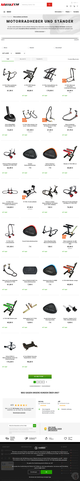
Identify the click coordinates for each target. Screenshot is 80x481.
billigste (23, 59)
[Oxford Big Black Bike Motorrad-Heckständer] (50, 237)
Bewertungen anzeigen (19, 412)
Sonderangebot (35, 386)
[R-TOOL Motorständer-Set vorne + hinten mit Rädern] (30, 121)
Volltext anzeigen (39, 31)
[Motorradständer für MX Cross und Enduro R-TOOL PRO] (70, 237)
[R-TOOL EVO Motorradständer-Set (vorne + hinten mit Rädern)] (10, 198)
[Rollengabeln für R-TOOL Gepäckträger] (30, 314)
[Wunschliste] (70, 6)
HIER (40, 468)
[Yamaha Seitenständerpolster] (30, 159)
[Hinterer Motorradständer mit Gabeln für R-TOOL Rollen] (50, 121)
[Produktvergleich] (67, 6)
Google (48, 452)
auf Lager (5, 53)
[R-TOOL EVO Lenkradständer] (10, 237)
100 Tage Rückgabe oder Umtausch (55, 428)
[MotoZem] (10, 5)
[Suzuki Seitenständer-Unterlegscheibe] (50, 314)
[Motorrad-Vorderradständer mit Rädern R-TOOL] (10, 276)
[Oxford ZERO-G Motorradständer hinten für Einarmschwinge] (10, 352)
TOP (8, 59)
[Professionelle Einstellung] (30, 438)
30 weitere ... (40, 376)
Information (58, 12)
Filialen (68, 12)
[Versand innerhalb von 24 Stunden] (10, 438)
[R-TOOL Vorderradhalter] (30, 198)
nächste (46, 382)
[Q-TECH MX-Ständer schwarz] (30, 81)
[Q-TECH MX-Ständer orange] (70, 276)
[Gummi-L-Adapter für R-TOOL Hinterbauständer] (70, 314)
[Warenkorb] (75, 6)
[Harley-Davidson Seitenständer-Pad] (50, 159)
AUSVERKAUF (46, 386)
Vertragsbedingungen (24, 429)
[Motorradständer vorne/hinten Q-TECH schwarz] (70, 121)
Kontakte (76, 12)
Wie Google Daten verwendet (59, 460)
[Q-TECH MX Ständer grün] (10, 314)
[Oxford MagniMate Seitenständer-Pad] (10, 121)
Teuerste (39, 59)
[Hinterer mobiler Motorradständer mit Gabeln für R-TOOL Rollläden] (50, 198)
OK (46, 472)
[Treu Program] (49, 438)
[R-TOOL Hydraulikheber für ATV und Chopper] (50, 81)
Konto (75, 2)
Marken (17, 53)
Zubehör (4, 16)
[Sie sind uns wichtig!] (69, 438)
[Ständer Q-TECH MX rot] (70, 159)
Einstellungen (33, 472)
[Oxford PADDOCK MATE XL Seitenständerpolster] (30, 276)
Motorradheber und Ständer (20, 16)
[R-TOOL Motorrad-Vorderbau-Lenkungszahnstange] (70, 81)
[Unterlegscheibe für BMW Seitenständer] (50, 276)
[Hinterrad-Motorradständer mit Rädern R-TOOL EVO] (10, 159)
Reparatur (9, 16)
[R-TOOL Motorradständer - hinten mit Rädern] (10, 81)
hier (50, 477)
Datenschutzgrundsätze (37, 460)
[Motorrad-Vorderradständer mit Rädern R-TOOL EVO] (70, 198)
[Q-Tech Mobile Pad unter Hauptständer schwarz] (30, 352)
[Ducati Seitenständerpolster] (30, 237)
